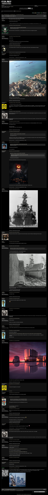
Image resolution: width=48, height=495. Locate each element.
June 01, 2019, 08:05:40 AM (14, 292)
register (12, 6)
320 (6, 489)
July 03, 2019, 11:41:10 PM (14, 445)
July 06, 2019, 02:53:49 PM (14, 462)
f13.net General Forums (7, 14)
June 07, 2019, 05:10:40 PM (14, 318)
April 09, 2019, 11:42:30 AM (14, 121)
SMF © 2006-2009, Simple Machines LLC (26, 494)
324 (12, 489)
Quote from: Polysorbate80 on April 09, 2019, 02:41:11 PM (18, 144)
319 (5, 489)
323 (10, 489)
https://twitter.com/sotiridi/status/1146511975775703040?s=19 (18, 451)
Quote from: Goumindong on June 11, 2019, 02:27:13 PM (18, 399)
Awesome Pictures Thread (20, 14)
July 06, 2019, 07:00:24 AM (14, 457)
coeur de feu (10, 109)
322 (9, 489)
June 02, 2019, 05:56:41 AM (14, 308)
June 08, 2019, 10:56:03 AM (14, 330)
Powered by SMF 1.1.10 (19, 494)
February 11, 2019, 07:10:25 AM (14, 102)
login (9, 6)
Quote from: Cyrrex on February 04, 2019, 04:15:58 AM (18, 27)
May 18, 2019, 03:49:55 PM (14, 241)
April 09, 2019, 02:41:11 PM (14, 131)
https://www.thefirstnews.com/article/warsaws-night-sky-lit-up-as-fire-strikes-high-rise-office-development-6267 (25, 333)
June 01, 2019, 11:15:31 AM (14, 298)
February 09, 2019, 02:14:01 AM (14, 25)
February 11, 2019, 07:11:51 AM (14, 111)
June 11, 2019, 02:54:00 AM (14, 340)
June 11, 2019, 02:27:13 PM (14, 392)
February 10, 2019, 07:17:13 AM (14, 59)
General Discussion (12, 14)
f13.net (2, 14)
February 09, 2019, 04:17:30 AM (14, 36)
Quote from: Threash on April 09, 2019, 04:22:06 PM (17, 153)
